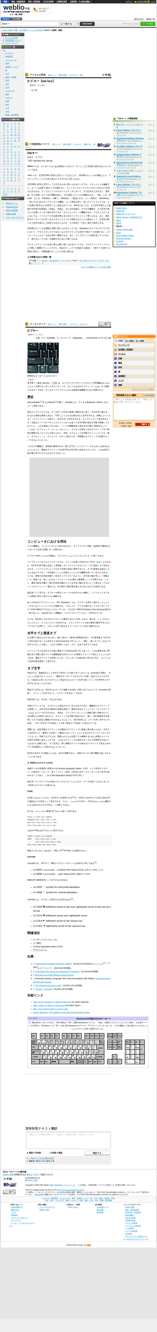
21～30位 (140, 341)
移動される (88, 195)
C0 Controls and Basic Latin (48, 985)
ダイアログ (95, 228)
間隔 (53, 195)
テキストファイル (61, 219)
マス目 (44, 239)
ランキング (73, 75)
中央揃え (75, 209)
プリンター (70, 658)
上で (29, 248)
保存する (75, 219)
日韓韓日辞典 (62, 2)
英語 (39, 383)
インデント (76, 216)
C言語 (34, 680)
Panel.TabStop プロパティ (128, 130)
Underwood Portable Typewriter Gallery (53, 963)
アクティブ (72, 232)
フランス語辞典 (131, 1223)
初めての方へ (139, 19)
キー (107, 166)
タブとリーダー (70, 212)
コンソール (106, 658)
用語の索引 (63, 75)
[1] (41, 401)
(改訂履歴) (60, 1192)
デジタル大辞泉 (35, 30)
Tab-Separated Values (61, 775)
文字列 (42, 175)
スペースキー (66, 260)
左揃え (52, 209)
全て (4, 50)
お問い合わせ (73, 1207)
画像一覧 (87, 144)
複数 (39, 248)
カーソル (91, 175)
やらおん (122, 354)
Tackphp (120, 241)
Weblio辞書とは (17, 1207)
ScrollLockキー (54, 260)
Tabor (118, 220)
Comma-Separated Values (69, 768)
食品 (7, 104)
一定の (48, 195)
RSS (89, 1244)
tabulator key (39, 161)
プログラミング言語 (56, 680)
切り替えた (52, 179)
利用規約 (14, 1215)
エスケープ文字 (76, 680)
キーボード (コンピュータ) (45, 939)
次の (49, 235)
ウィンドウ (48, 248)
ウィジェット (103, 602)
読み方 (30, 157)
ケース (80, 184)
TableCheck (121, 208)
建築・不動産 (11, 77)
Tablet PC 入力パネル (125, 214)
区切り (50, 223)
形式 (89, 223)
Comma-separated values (45, 946)
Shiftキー (45, 260)
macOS (44, 613)
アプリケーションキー (119, 1022)
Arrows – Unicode (44, 988)
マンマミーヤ (123, 345)
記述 (55, 216)
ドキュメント (95, 184)
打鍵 (57, 188)
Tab (90, 166)
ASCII (30, 673)
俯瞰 (120, 385)
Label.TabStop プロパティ (128, 184)
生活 (7, 87)
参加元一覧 (150, 19)
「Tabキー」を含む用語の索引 (41, 1158)
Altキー (106, 248)
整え (61, 216)
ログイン (129, 1)
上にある (55, 166)
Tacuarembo (121, 244)
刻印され (99, 166)
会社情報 (100, 1209)
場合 (87, 248)
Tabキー (31, 334)
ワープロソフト (48, 191)
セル (37, 239)
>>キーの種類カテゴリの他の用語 (96, 267)
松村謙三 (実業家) (125, 349)
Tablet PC (120, 211)
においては (84, 205)
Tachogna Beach (123, 238)
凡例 (81, 75)
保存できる (98, 223)
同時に (30, 251)
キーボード (46, 166)
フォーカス (38, 235)
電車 (7, 63)
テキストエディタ (65, 191)
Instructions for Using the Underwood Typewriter (58, 971)
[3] (73, 797)
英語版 (97, 386)
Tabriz (118, 223)
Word (76, 205)
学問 (7, 80)
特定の (62, 248)
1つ (70, 166)
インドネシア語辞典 (133, 1225)
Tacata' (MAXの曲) (124, 229)
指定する (81, 248)
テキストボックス (45, 232)
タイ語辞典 (129, 1228)
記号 (108, 188)
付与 (53, 212)
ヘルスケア (10, 91)
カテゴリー (84, 324)
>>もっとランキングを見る (143, 389)
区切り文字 (56, 175)
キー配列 (37, 943)
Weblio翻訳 (129, 1215)
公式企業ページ (103, 1207)
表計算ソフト (97, 235)
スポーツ (9, 98)
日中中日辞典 (48, 2)
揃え (45, 209)
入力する (57, 184)
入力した (71, 175)
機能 (61, 202)
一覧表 (74, 198)
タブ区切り (74, 223)
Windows (83, 228)
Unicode (95, 673)
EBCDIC (31, 699)
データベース (37, 219)
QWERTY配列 (99, 546)
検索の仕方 (15, 1209)
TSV (83, 223)
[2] (56, 401)
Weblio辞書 (38, 1194)
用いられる (74, 179)
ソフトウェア (95, 202)
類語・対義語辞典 (18, 2)
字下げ (72, 446)
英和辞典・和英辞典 (133, 1212)
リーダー (43, 212)
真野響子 (122, 376)
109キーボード (42, 1022)
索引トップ (52, 75)
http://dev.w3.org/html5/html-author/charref (54, 975)
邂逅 (120, 363)
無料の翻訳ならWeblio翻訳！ (43, 10)
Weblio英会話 (12, 207)
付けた (58, 223)
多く (85, 202)
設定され (62, 205)
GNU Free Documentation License (71, 1189)
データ (48, 219)
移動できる (62, 235)
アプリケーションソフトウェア (71, 556)
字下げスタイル (40, 950)
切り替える (54, 244)
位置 (41, 188)
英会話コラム (12, 203)
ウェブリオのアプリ (47, 1207)
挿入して (43, 223)
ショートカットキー (125, 170)
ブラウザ (106, 228)
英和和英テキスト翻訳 (41, 1128)
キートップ (81, 166)
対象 (47, 251)
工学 (7, 74)
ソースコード (45, 216)
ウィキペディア (38, 324)
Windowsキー (84, 1022)
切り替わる (68, 251)
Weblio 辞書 (142, 2)
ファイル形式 (85, 219)
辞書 (5, 2)
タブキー (39, 157)
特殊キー (63, 166)
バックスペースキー (60, 422)
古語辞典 (73, 2)
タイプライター (50, 202)
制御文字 (43, 673)
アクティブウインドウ (37, 244)
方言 (7, 111)
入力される (34, 191)
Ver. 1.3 (120, 124)
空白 (89, 422)
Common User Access (93, 609)
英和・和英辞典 (34, 2)
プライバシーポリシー (19, 1217)
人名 (7, 108)
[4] (62, 849)
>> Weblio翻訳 (149, 395)
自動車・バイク (11, 67)
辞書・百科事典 (20, 30)
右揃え (60, 209)
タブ (34, 90)
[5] (95, 862)
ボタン (58, 232)
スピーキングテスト (15, 217)
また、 (102, 216)
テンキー (101, 260)
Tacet (118, 233)
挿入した (105, 205)
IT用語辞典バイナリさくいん (64, 1185)
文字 (38, 205)
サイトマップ (16, 1220)
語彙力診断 (11, 214)
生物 (7, 101)
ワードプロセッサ (86, 383)
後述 (99, 562)
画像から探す (44, 1209)
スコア (121, 380)
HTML (30, 797)
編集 (105, 184)
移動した (101, 175)
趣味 (7, 94)
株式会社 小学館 (31, 1180)
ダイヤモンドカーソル (88, 260)
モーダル (87, 740)
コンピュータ (11, 60)
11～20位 (129, 341)
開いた (34, 248)
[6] (72, 898)
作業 (43, 251)
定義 (120, 358)
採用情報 (100, 1212)
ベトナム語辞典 (131, 1231)
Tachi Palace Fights (125, 235)
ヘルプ (153, 2)
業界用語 (9, 56)
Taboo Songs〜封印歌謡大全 (129, 217)
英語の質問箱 (12, 210)
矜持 (120, 367)
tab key (49, 161)
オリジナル (98, 963)
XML (55, 850)
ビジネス (9, 53)
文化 (7, 84)
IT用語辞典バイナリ (40, 144)
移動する (49, 228)
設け (59, 195)
